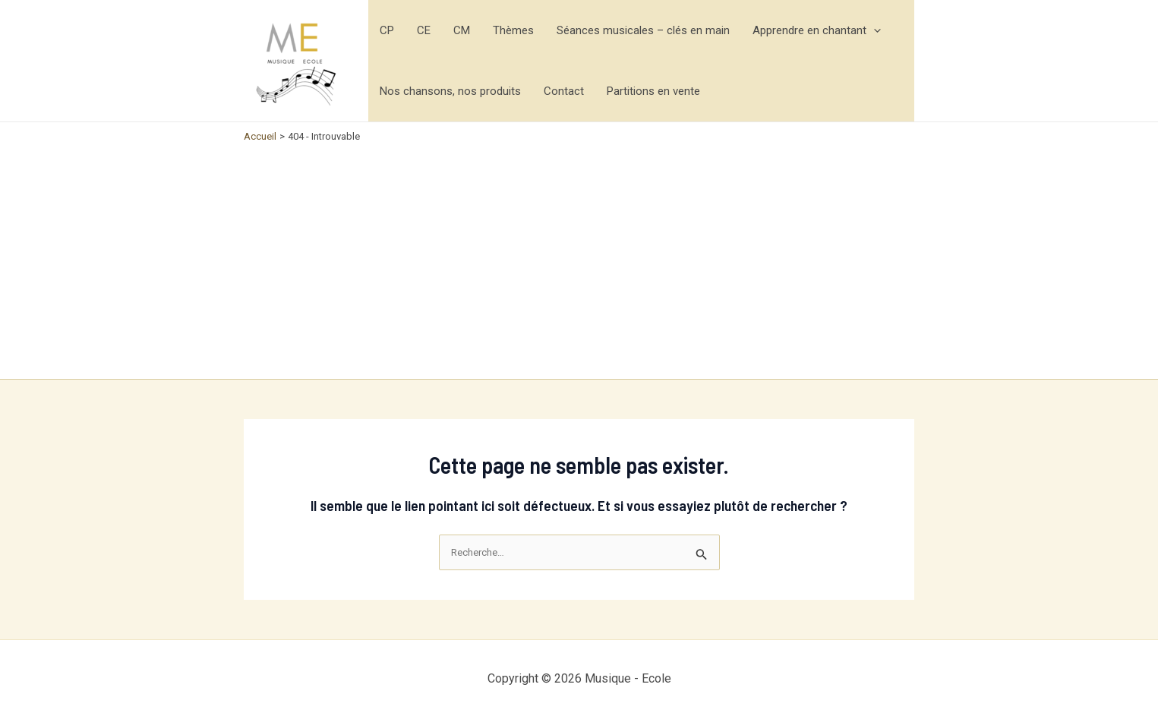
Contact (564, 91)
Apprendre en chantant (817, 30)
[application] (873, 30)
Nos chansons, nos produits (450, 91)
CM (461, 30)
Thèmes (513, 30)
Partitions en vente (653, 91)
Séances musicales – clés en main (643, 30)
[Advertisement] (579, 257)
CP (387, 30)
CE (424, 30)
